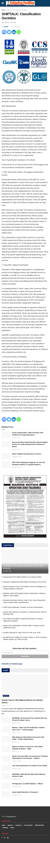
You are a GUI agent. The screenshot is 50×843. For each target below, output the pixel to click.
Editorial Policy (39, 825)
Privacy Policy (28, 825)
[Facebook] (4, 32)
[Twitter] (9, 32)
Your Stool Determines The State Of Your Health (29, 766)
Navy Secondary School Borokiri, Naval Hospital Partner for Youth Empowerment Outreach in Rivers (29, 444)
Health (5, 696)
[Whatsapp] (18, 32)
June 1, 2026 (16, 437)
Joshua (6, 26)
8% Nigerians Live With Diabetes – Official (27, 784)
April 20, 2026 (16, 779)
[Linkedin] (14, 32)
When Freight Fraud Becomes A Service (26, 454)
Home (3, 10)
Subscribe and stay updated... (25, 648)
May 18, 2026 (6, 705)
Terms (12, 827)
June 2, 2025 (15, 26)
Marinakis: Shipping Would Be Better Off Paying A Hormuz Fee (24, 582)
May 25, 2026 (16, 449)
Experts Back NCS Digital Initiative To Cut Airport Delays (22, 577)
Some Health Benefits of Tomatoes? (25, 792)
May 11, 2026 (16, 723)
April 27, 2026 (16, 761)
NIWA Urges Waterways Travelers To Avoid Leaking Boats (23, 607)
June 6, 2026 (7, 571)
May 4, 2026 (15, 742)
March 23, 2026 (17, 456)
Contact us (18, 825)
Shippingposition (11, 816)
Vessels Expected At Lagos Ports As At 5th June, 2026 (21, 632)
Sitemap (5, 827)
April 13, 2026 (16, 795)
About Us (10, 825)
